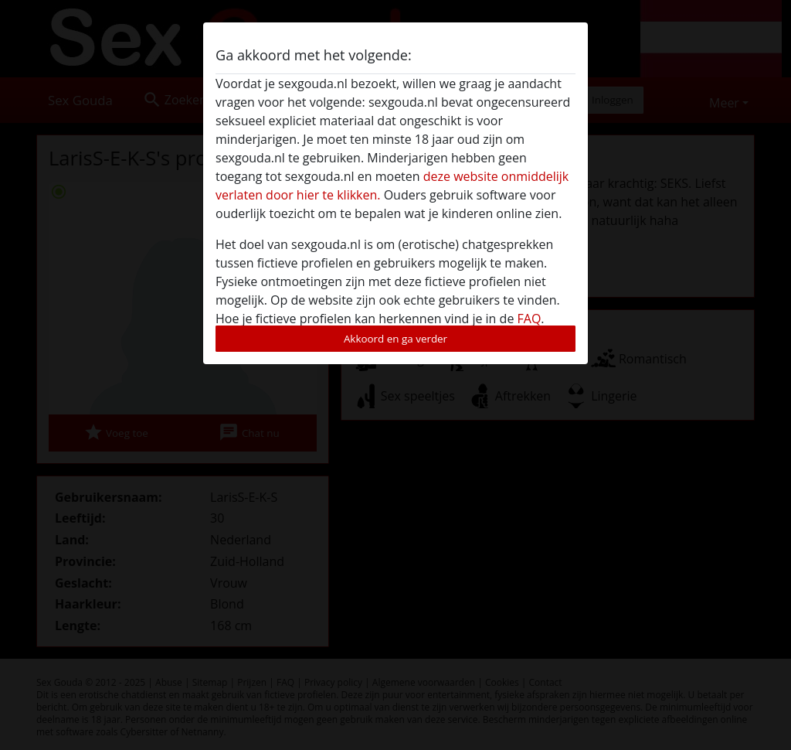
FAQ (529, 318)
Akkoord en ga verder (395, 339)
